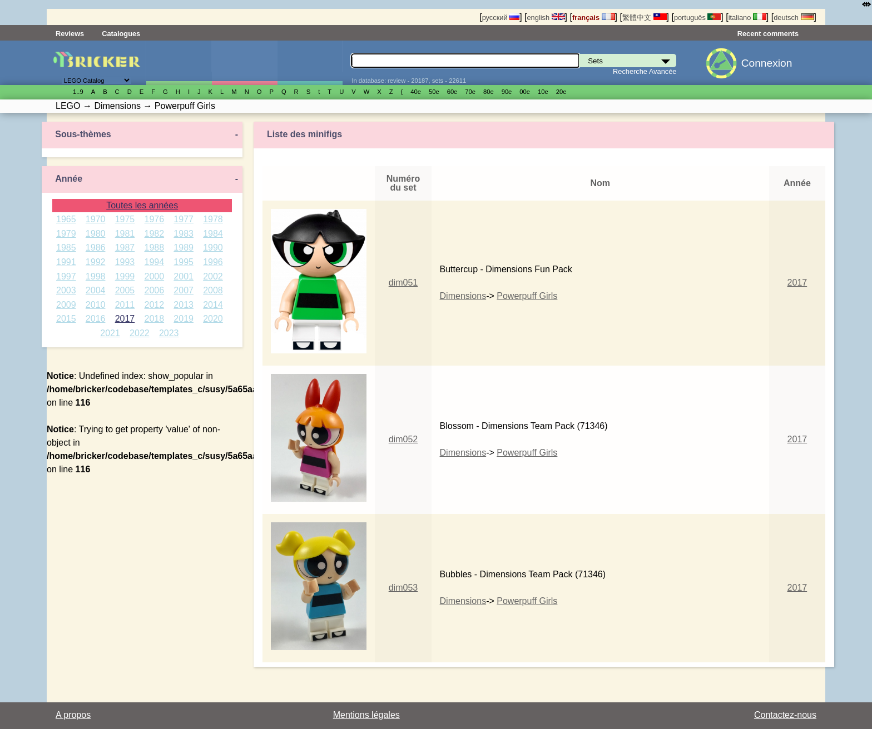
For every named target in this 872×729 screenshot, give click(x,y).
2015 (66, 318)
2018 (155, 318)
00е (524, 91)
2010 (96, 304)
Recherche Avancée (644, 71)
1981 (125, 233)
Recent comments (768, 33)
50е (434, 91)
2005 (125, 290)
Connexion (766, 63)
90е (507, 91)
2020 (213, 318)
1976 (155, 219)
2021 (110, 333)
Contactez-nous (785, 715)
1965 (66, 219)
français (593, 17)
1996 (213, 262)
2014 (213, 304)
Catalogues (121, 33)
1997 (66, 276)
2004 (96, 290)
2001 (184, 276)
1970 (96, 219)
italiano (747, 17)
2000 (155, 276)
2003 (66, 290)
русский (500, 17)
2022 (140, 333)
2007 (184, 290)
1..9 (78, 91)
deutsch (794, 17)
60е (452, 91)
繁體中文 (644, 17)
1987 (125, 247)
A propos (73, 715)
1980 (96, 233)
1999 (125, 276)
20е (561, 91)
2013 (184, 304)
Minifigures (244, 63)
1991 (66, 262)
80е (488, 91)
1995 (184, 262)
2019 (184, 318)
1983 (184, 233)
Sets (178, 63)
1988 (155, 247)
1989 (184, 247)
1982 (155, 233)
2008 (213, 290)
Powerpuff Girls (527, 296)
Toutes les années (142, 205)
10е (543, 91)
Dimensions (463, 296)
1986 (96, 247)
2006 (155, 290)
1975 (125, 219)
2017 (125, 318)
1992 (96, 262)
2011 (125, 304)
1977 (184, 219)
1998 (96, 276)
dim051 (403, 282)
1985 (66, 247)
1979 (66, 233)
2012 (155, 304)
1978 (213, 219)
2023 (169, 333)
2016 (96, 318)
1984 (213, 233)
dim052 (403, 439)
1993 (125, 262)
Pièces (310, 63)
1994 (155, 262)
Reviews (70, 33)
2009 (66, 304)
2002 (213, 276)
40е (415, 91)
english (545, 17)
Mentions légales (366, 715)
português (697, 17)
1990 (213, 247)
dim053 (403, 587)
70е (470, 91)
